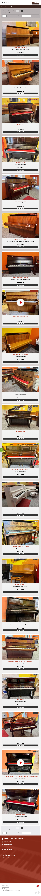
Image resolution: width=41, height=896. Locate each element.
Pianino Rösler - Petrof (20, 277)
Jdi (22, 10)
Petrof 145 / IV (20, 162)
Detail (20, 55)
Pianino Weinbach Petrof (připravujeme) (20, 661)
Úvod (35, 3)
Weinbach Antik (20, 431)
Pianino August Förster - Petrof (20, 86)
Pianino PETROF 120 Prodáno (20, 546)
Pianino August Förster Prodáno (20, 623)
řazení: (24, 15)
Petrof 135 (20, 124)
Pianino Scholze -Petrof (20, 354)
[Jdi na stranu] (17, 11)
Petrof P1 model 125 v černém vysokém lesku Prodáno (20, 776)
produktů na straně (9, 15)
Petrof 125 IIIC (20, 814)
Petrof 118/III (20, 699)
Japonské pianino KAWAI (20, 316)
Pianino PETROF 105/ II (20, 239)
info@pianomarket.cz (9, 855)
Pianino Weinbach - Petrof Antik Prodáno (20, 393)
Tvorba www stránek (37, 886)
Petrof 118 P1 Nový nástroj (20, 469)
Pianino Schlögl (20, 584)
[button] (5, 2)
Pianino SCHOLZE (20, 201)
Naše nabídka (8, 7)
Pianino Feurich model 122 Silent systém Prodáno (20, 508)
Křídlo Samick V (20, 738)
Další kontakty (5, 857)
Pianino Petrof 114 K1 (20, 47)
